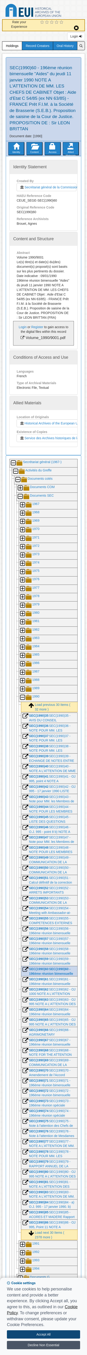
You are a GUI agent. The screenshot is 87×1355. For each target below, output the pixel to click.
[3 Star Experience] (52, 22)
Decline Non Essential (43, 1345)
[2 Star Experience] (47, 22)
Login (76, 36)
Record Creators (37, 46)
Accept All (43, 1334)
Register (37, 327)
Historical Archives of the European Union (51, 423)
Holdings (12, 46)
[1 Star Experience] (42, 22)
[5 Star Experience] (62, 22)
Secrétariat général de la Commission (48, 187)
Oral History (65, 46)
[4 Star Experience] (57, 22)
